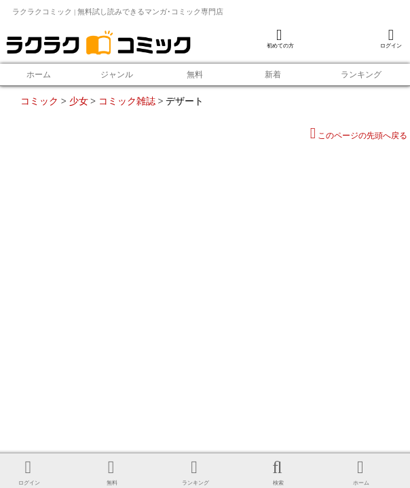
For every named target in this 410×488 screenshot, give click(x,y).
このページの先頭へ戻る (358, 135)
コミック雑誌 (126, 101)
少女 (78, 101)
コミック (39, 101)
